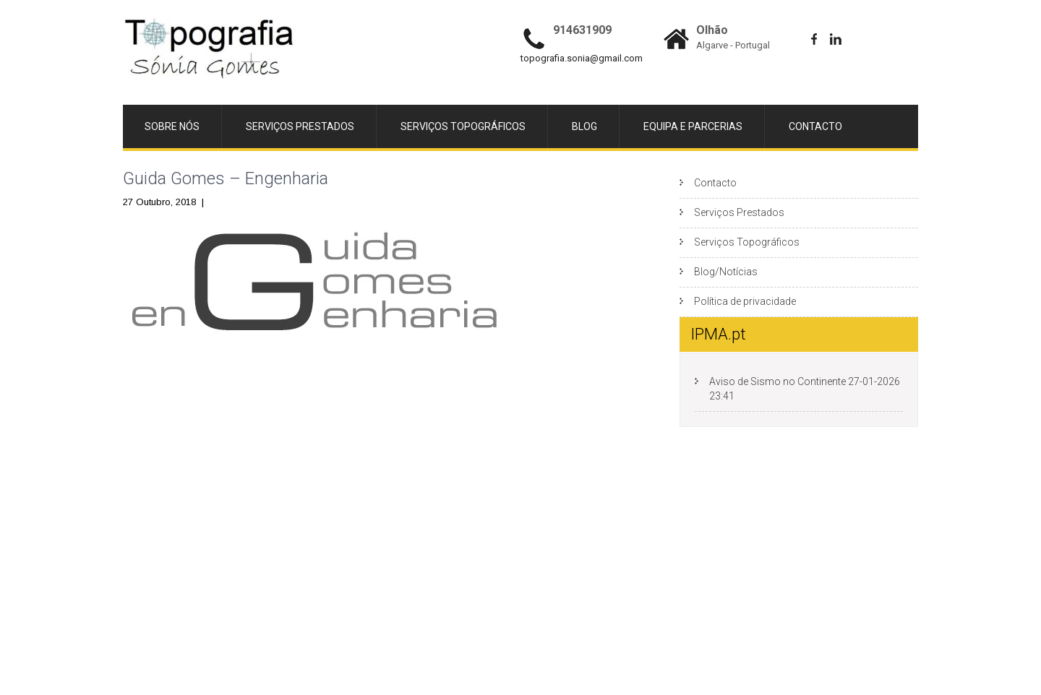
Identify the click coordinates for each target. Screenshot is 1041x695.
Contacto (815, 126)
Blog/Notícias (726, 271)
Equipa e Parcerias (692, 126)
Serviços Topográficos (463, 126)
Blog (584, 126)
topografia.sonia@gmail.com (581, 58)
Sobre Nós (172, 126)
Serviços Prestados (300, 126)
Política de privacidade (745, 301)
